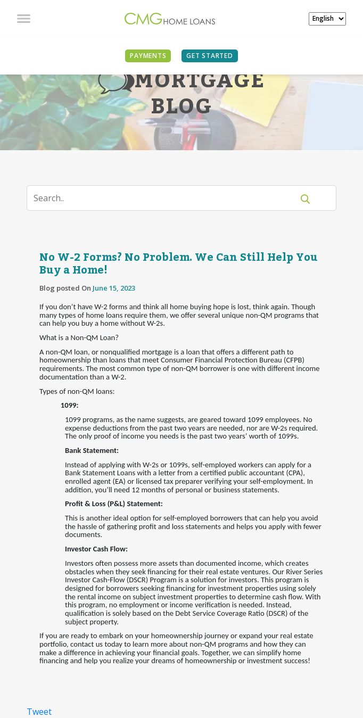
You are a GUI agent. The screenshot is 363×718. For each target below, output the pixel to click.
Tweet (39, 711)
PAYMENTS (148, 55)
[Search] (166, 198)
